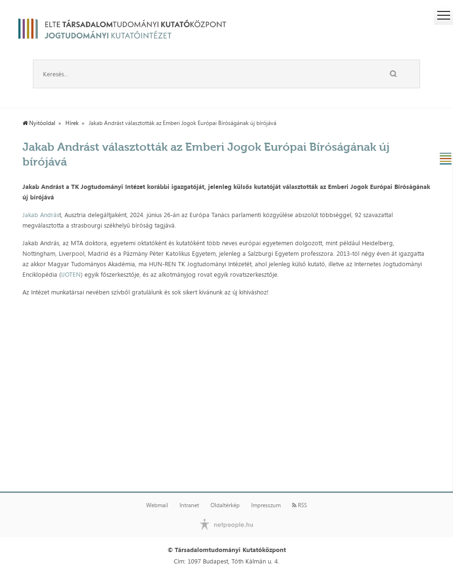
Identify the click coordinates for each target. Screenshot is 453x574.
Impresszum (266, 505)
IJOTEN (71, 274)
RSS (299, 505)
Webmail (157, 505)
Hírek (72, 123)
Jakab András (40, 214)
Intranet (189, 505)
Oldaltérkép (225, 505)
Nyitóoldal (38, 123)
